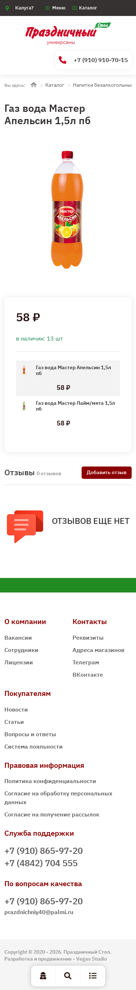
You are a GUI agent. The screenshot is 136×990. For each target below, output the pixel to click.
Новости (16, 709)
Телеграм (86, 662)
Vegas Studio (91, 959)
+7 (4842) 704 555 (41, 863)
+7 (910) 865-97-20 (43, 850)
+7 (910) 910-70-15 (93, 60)
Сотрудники (21, 649)
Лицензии (18, 662)
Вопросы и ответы (30, 734)
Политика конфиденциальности (50, 781)
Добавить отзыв (107, 472)
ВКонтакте (88, 674)
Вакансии (18, 637)
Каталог (88, 8)
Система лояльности (33, 746)
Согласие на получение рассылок (51, 814)
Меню (59, 8)
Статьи (14, 721)
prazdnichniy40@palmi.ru (38, 912)
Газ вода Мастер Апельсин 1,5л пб (73, 370)
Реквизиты (88, 637)
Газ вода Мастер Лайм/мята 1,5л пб (75, 406)
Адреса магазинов (98, 649)
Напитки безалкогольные (103, 85)
